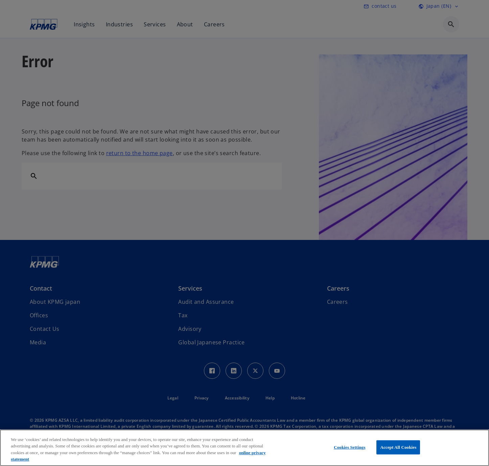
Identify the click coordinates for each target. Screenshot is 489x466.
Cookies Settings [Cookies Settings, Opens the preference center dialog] (349, 447)
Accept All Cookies (398, 447)
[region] (244, 448)
